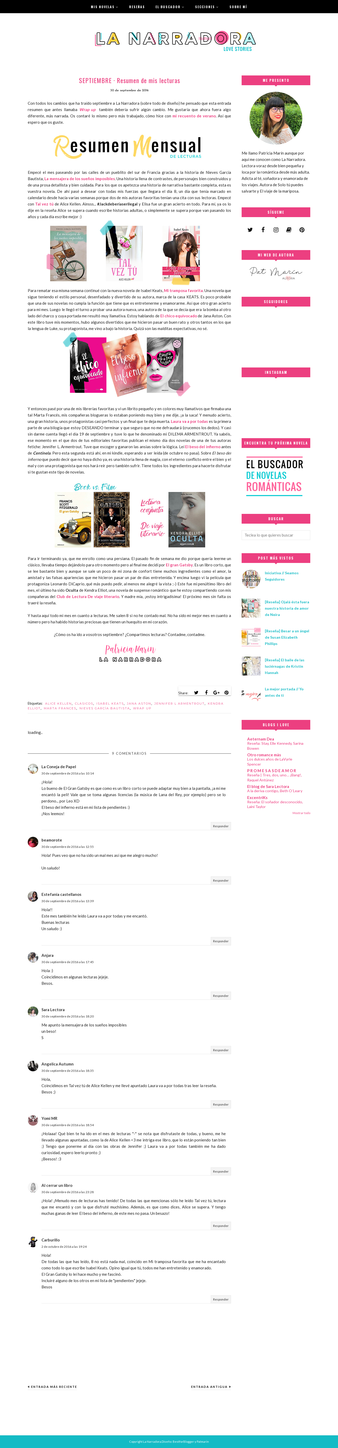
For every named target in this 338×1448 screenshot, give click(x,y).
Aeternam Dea (260, 739)
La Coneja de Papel (58, 766)
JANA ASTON (139, 703)
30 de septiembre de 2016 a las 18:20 (67, 1016)
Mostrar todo (301, 813)
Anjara (47, 955)
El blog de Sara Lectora (268, 786)
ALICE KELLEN (58, 703)
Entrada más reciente (54, 1386)
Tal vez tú (44, 204)
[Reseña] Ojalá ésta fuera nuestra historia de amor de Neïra (287, 608)
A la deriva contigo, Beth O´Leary (274, 790)
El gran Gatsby (179, 564)
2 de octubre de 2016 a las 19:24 (64, 1247)
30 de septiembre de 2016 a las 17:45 (67, 962)
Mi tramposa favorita (183, 290)
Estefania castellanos (61, 894)
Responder (221, 826)
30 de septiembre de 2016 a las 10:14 (67, 773)
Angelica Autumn (57, 1064)
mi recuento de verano (194, 115)
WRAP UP (142, 708)
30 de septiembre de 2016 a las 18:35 (67, 1071)
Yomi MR (49, 1118)
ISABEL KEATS (110, 703)
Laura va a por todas (189, 421)
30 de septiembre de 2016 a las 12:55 (67, 847)
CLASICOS (84, 703)
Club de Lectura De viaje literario (88, 596)
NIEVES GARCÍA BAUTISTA (104, 708)
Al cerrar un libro (56, 1185)
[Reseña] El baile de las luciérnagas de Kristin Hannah (284, 666)
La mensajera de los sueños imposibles (79, 178)
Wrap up (88, 109)
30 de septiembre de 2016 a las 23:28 (67, 1192)
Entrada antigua (209, 1386)
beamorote (51, 840)
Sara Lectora (53, 1009)
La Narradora (152, 1441)
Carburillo (50, 1239)
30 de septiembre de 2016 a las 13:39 (67, 901)
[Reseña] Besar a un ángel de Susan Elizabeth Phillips (287, 637)
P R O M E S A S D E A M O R (271, 770)
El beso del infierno (202, 446)
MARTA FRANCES (60, 708)
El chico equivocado (178, 315)
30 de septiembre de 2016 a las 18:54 (67, 1125)
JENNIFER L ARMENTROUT (179, 703)
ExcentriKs (257, 797)
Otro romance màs (264, 754)
